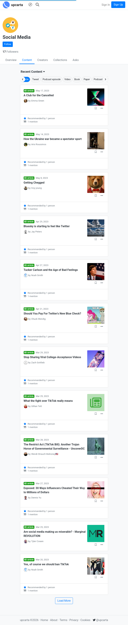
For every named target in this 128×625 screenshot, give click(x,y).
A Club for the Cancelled (39, 95)
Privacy (74, 620)
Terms (64, 620)
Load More (63, 600)
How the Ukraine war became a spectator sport (53, 139)
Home (44, 620)
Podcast (98, 79)
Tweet (35, 79)
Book (77, 79)
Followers (10, 51)
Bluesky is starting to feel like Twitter (47, 226)
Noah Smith (37, 275)
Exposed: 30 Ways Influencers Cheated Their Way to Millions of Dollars (54, 490)
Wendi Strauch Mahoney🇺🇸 (44, 454)
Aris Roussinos (38, 144)
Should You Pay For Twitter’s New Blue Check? (52, 313)
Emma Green (37, 100)
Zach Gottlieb (38, 362)
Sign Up (118, 4)
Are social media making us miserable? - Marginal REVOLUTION (55, 534)
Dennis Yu (36, 497)
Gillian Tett (36, 406)
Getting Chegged (34, 182)
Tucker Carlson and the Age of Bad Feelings (51, 270)
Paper (87, 79)
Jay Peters (36, 231)
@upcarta (100, 620)
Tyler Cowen (37, 541)
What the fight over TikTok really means (48, 400)
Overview (11, 60)
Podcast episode (52, 79)
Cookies (85, 620)
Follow (7, 44)
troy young (36, 188)
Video (67, 79)
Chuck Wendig (38, 319)
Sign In (106, 4)
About (54, 620)
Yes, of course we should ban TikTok (46, 564)
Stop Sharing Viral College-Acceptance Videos (52, 357)
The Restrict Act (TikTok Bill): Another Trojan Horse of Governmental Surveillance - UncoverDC (54, 446)
